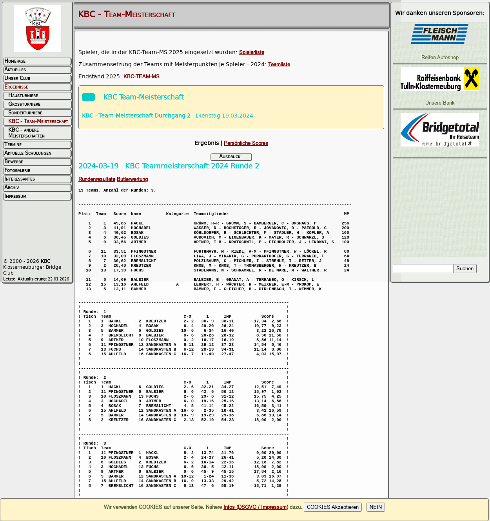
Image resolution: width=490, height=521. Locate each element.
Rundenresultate (96, 179)
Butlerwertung (132, 179)
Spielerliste (251, 52)
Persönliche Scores (246, 143)
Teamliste (279, 64)
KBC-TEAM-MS (141, 76)
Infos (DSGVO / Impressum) (255, 507)
